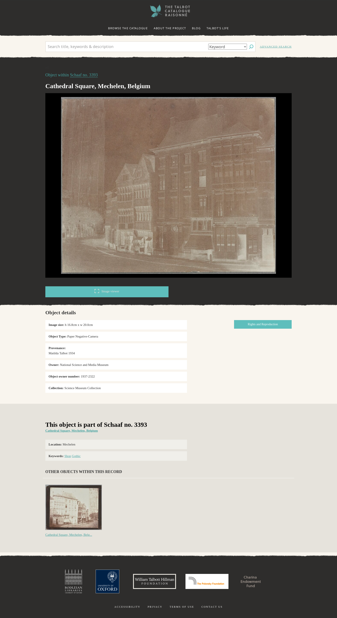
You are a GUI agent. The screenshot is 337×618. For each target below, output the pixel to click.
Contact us (212, 606)
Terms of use (182, 606)
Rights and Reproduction (263, 324)
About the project (170, 28)
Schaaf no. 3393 (84, 74)
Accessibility (127, 606)
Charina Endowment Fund (250, 581)
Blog (196, 28)
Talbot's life (218, 28)
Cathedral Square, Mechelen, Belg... (68, 534)
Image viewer (107, 291)
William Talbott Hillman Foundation (154, 581)
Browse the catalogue (128, 28)
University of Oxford (107, 581)
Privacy (155, 606)
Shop (67, 456)
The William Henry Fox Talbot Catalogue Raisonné (168, 10)
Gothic (76, 456)
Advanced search (276, 46)
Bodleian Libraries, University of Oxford (73, 581)
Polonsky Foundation (206, 581)
